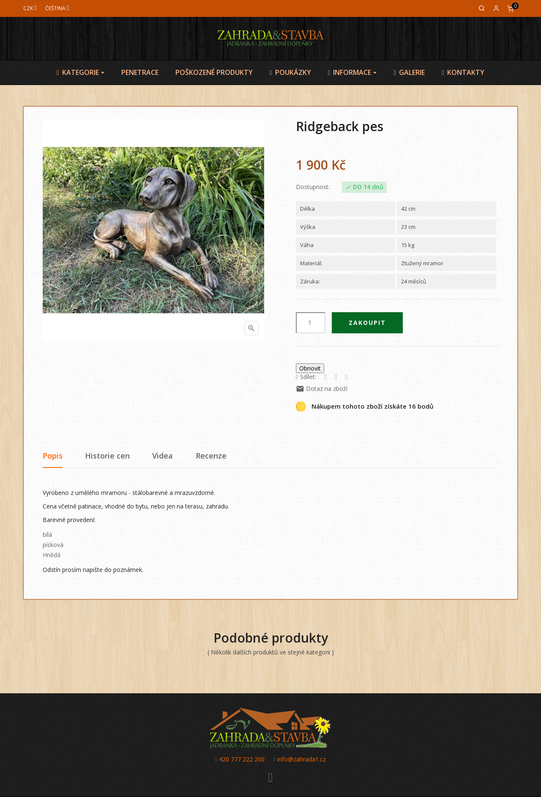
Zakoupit (367, 323)
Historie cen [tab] (107, 456)
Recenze (211, 456)
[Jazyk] (57, 8)
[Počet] (310, 322)
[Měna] (30, 8)
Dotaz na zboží (321, 389)
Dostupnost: (313, 187)
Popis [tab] (53, 456)
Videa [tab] (162, 456)
